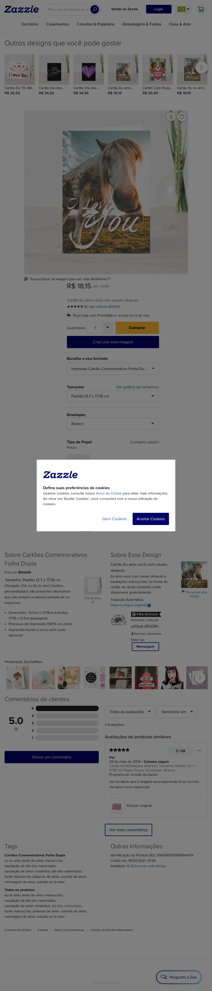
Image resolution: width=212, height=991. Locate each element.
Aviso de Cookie (109, 493)
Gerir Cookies (114, 518)
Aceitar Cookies (151, 518)
